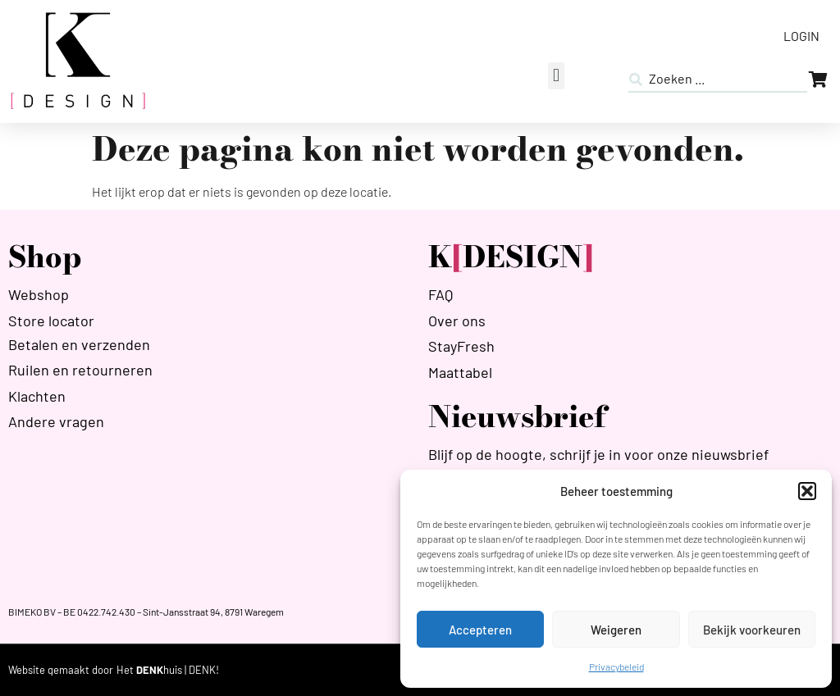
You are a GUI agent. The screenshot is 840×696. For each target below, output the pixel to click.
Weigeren (616, 629)
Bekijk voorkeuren (752, 629)
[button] (807, 491)
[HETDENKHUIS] (167, 670)
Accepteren (480, 629)
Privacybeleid (616, 666)
